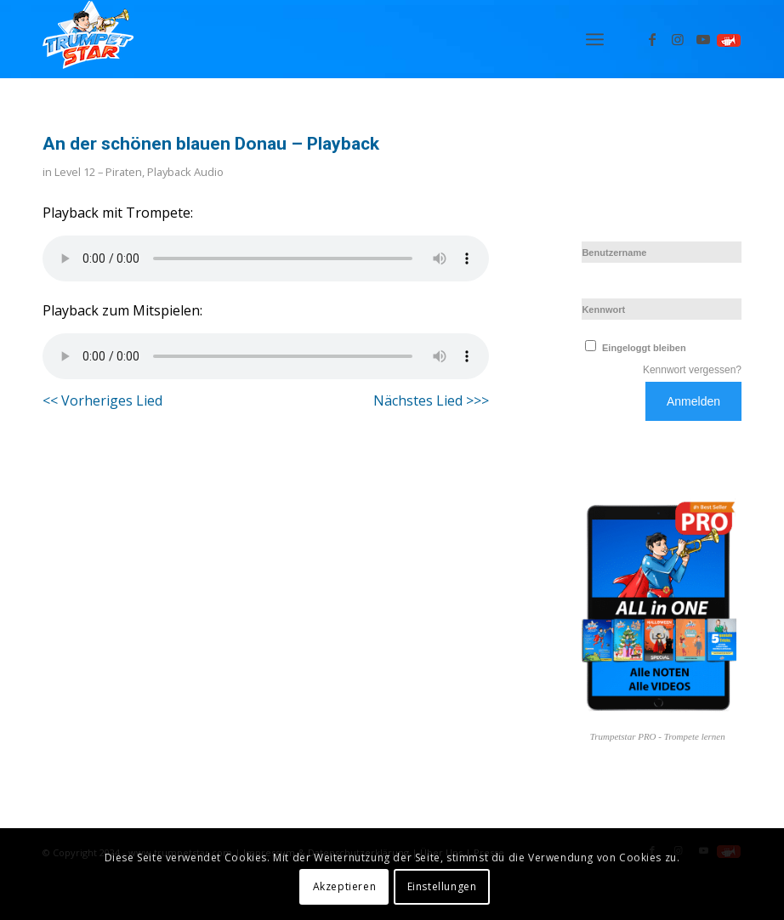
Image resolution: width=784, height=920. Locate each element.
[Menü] (595, 39)
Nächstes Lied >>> (431, 400)
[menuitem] (595, 39)
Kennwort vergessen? (692, 370)
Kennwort (603, 309)
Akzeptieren (345, 886)
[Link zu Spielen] (728, 39)
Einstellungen (442, 886)
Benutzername (614, 252)
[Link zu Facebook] (652, 39)
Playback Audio (185, 171)
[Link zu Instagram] (677, 39)
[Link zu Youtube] (703, 39)
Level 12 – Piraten (98, 171)
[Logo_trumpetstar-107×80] (88, 39)
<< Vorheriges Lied (102, 400)
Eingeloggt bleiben (633, 348)
